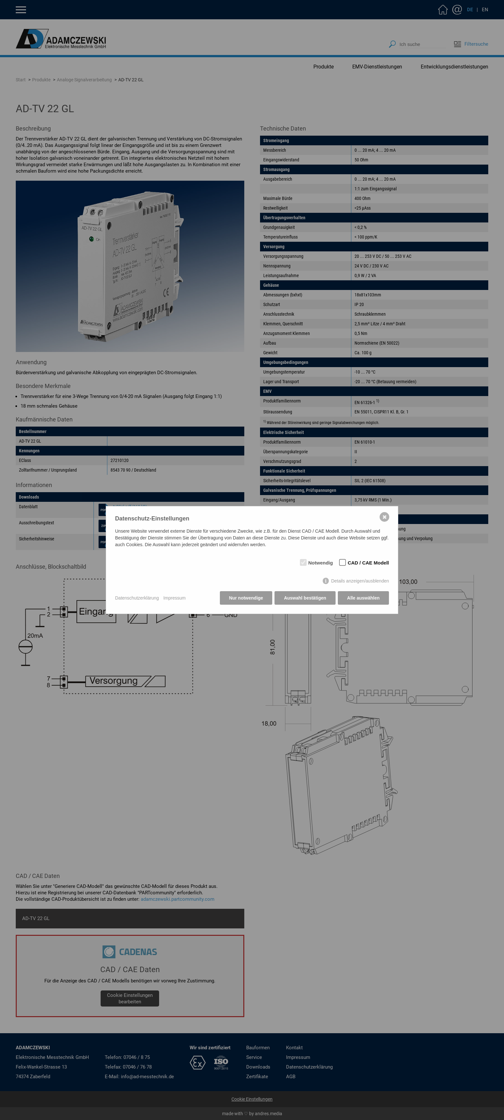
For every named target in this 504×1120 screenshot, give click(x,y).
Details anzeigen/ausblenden (360, 580)
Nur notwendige (246, 598)
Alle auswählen (363, 598)
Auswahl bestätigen (305, 598)
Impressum (174, 598)
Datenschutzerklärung (137, 598)
